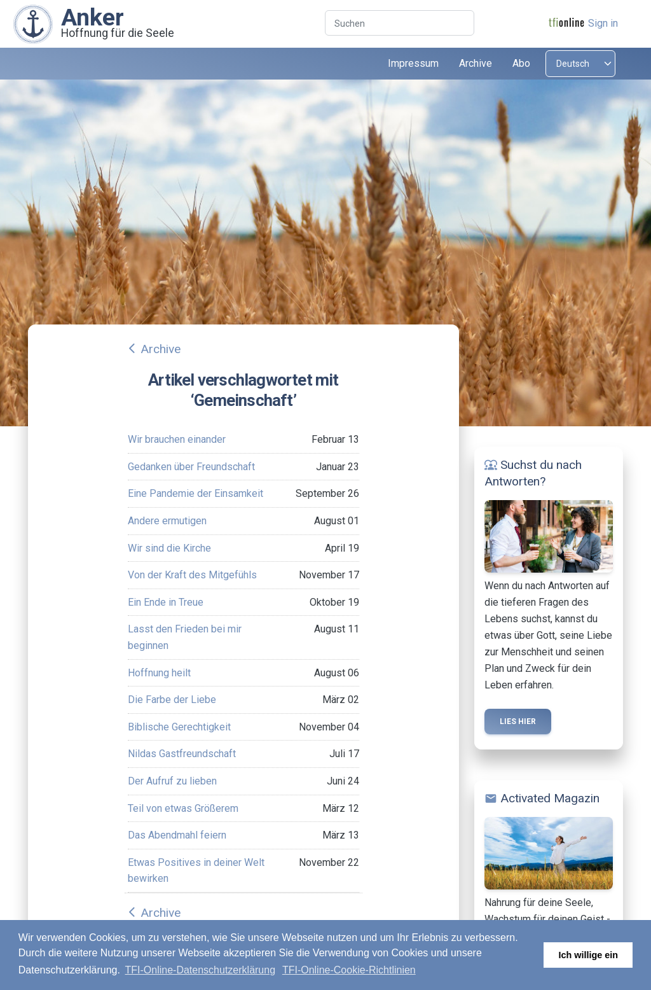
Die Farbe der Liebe (172, 700)
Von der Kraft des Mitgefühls (192, 575)
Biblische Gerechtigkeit (179, 727)
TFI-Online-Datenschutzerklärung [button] (200, 970)
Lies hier (518, 721)
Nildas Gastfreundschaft (182, 754)
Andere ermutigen (167, 521)
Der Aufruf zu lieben (172, 781)
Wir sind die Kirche (169, 548)
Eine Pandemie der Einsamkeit (195, 493)
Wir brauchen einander (177, 439)
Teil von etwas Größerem (183, 808)
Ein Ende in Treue (165, 602)
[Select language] (580, 63)
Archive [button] (475, 63)
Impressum (413, 63)
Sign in (603, 23)
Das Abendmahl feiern (177, 835)
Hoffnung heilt (159, 673)
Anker (92, 17)
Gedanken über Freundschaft (191, 467)
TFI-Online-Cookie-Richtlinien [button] (349, 970)
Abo (521, 63)
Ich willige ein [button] (588, 955)
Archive (160, 349)
